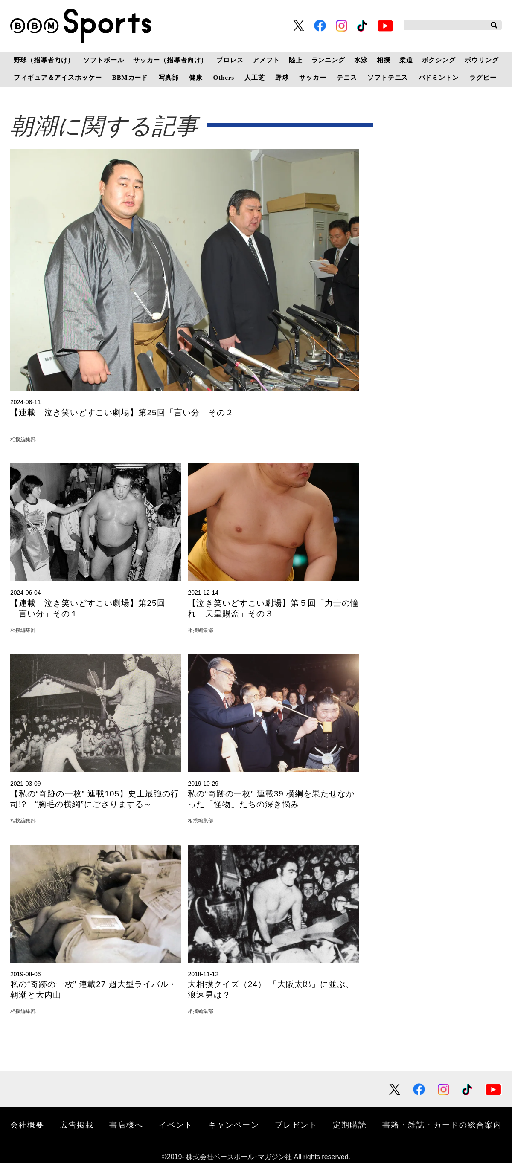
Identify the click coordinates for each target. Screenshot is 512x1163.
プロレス (229, 60)
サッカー (312, 77)
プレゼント (296, 1125)
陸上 (296, 60)
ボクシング (439, 60)
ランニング (328, 60)
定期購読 (350, 1125)
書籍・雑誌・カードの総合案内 (442, 1125)
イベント (176, 1125)
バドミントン (439, 77)
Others (223, 77)
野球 (282, 77)
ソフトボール (103, 60)
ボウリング (481, 60)
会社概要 (27, 1125)
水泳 (361, 60)
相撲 (383, 60)
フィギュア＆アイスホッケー (58, 77)
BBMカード (130, 77)
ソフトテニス (387, 77)
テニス (347, 77)
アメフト (266, 60)
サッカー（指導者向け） (170, 60)
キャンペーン (233, 1125)
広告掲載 (77, 1125)
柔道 (406, 60)
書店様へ (126, 1125)
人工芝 (254, 77)
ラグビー (482, 77)
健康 (196, 77)
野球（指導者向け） (44, 60)
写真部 (169, 77)
